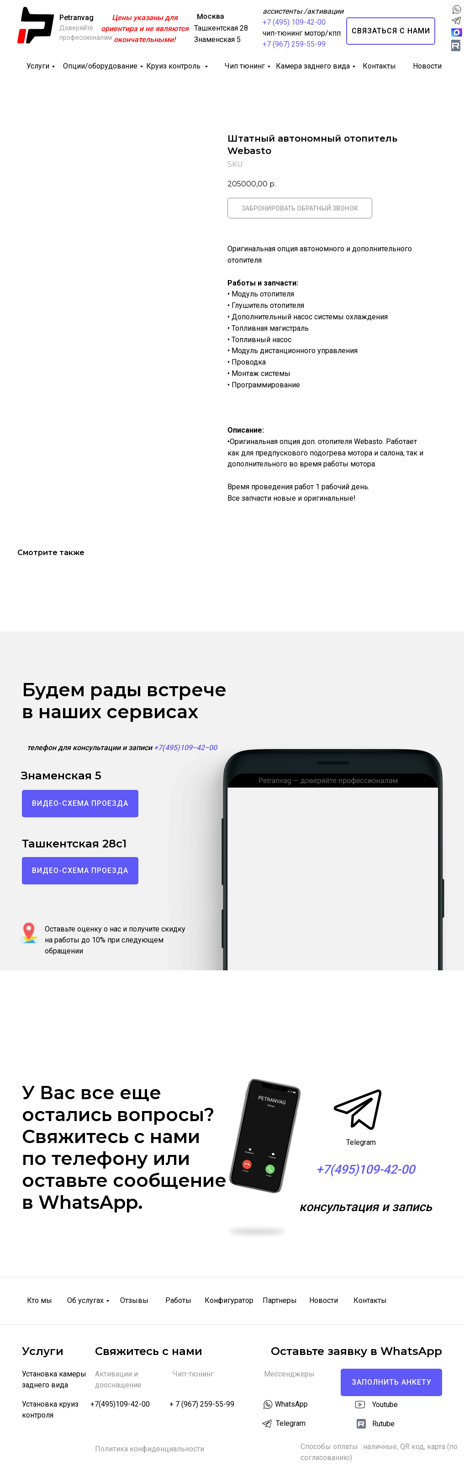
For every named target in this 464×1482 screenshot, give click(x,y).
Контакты (379, 66)
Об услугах (85, 1300)
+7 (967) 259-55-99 (294, 44)
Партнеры (280, 1300)
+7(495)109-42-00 (120, 1404)
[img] (455, 45)
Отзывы (134, 1300)
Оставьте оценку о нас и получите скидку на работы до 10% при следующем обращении (115, 940)
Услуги (37, 66)
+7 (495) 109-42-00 (294, 22)
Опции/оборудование (100, 66)
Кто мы (39, 1300)
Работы (178, 1300)
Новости (427, 66)
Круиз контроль (174, 66)
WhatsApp (291, 1404)
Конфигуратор (229, 1300)
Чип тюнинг (245, 66)
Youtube (385, 1404)
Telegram (361, 1142)
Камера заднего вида (313, 66)
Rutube (383, 1423)
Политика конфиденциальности (149, 1449)
